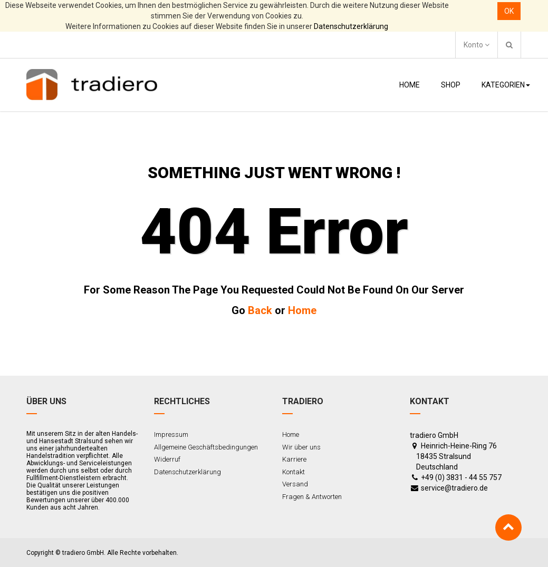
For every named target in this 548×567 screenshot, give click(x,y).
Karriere (294, 459)
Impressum (171, 434)
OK (509, 11)
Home (302, 310)
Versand (295, 484)
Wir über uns (301, 447)
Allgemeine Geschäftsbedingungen (206, 447)
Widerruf (167, 459)
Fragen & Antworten (312, 497)
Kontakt (293, 472)
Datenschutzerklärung (351, 26)
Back (260, 310)
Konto (476, 45)
